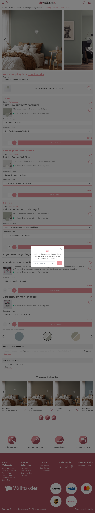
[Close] (61, 249)
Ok (59, 263)
